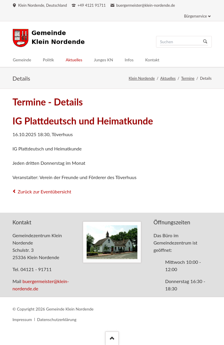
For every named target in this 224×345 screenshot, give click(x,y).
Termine (188, 78)
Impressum (22, 319)
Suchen (205, 41)
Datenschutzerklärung (56, 319)
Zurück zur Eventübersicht (44, 191)
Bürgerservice (195, 16)
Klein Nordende (142, 78)
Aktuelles (168, 78)
